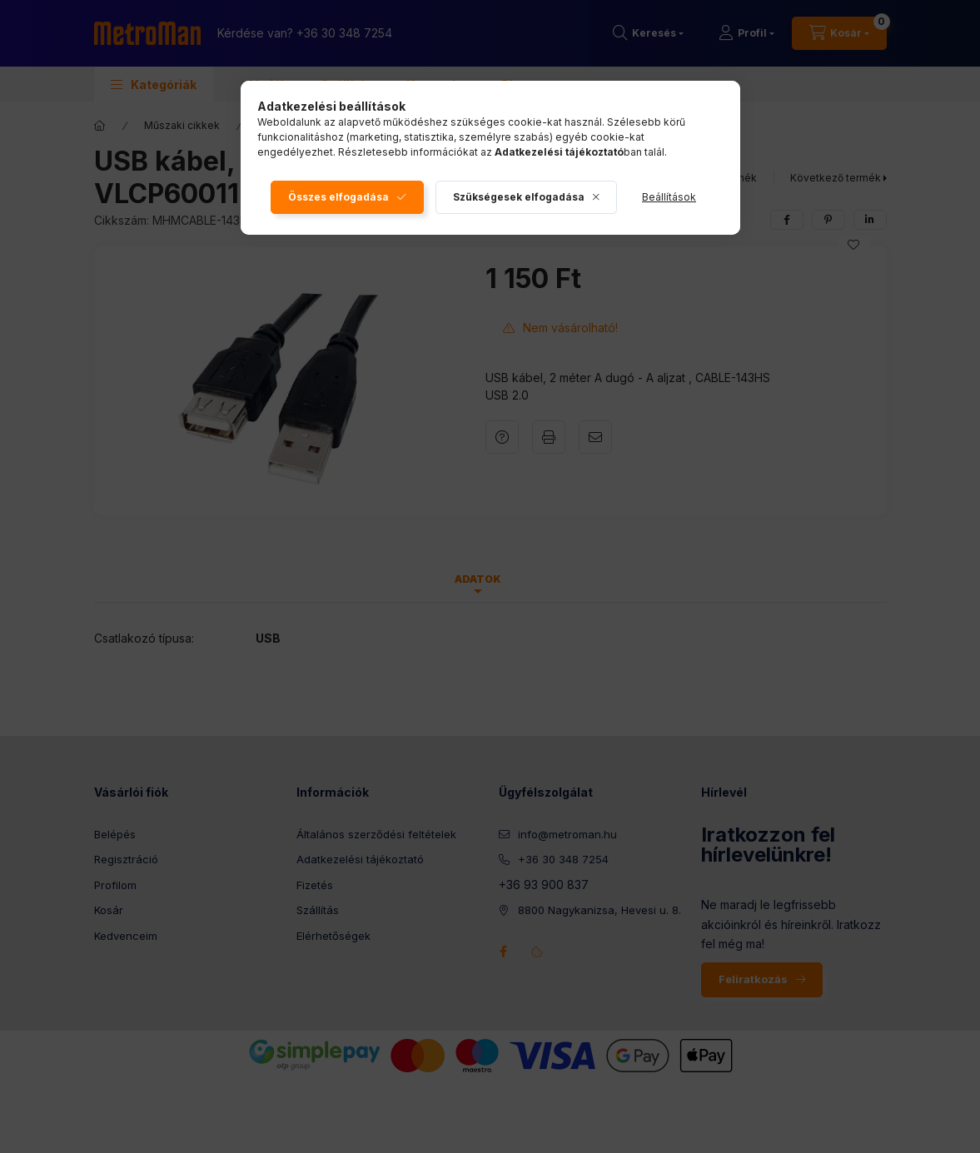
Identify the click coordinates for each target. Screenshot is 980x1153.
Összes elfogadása (338, 197)
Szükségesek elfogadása (519, 197)
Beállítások (669, 197)
